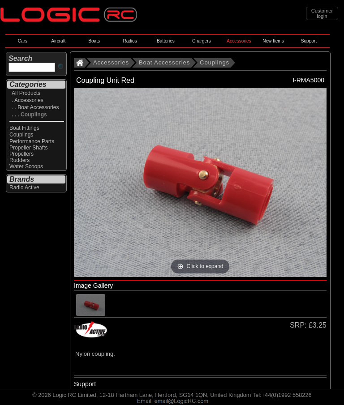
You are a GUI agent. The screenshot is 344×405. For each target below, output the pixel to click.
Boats (94, 40)
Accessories (239, 40)
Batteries (166, 40)
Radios (130, 40)
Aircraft (58, 40)
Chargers (201, 40)
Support (309, 40)
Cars (22, 40)
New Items (273, 40)
